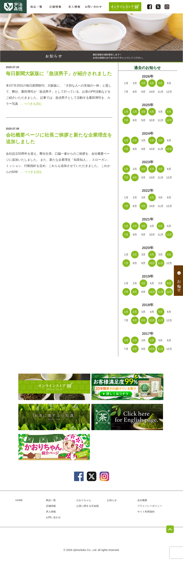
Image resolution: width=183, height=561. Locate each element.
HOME (19, 500)
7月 (126, 120)
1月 (126, 111)
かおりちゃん (65, 447)
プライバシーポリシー (149, 506)
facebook (149, 6)
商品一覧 (36, 6)
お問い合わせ (93, 6)
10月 (152, 263)
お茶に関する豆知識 (65, 417)
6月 (169, 111)
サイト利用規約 (146, 511)
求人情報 (74, 6)
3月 (143, 83)
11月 (160, 263)
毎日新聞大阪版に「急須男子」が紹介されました (59, 73)
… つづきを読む (31, 103)
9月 (143, 206)
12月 (169, 120)
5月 (160, 83)
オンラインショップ (65, 387)
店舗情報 (55, 6)
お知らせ (179, 280)
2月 (135, 111)
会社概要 (142, 500)
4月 (152, 83)
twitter (158, 6)
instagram (167, 6)
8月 (135, 177)
